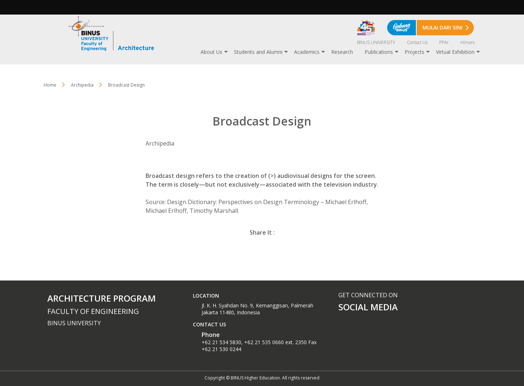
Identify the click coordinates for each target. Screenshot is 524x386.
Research (342, 51)
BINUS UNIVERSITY (376, 42)
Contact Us (417, 42)
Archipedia (82, 85)
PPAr (444, 42)
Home (50, 85)
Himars (467, 42)
